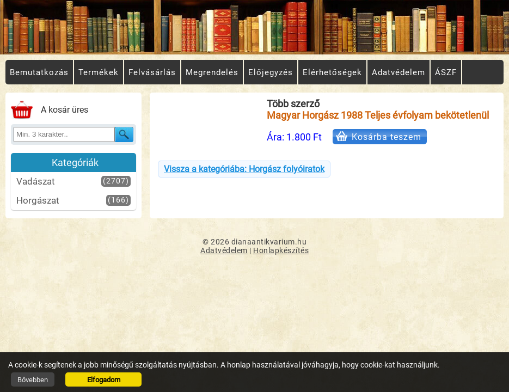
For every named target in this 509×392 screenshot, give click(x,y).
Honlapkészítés (281, 250)
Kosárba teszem (386, 137)
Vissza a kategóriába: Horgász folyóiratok (244, 169)
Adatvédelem (224, 250)
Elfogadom (103, 380)
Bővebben (32, 380)
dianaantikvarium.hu (269, 241)
